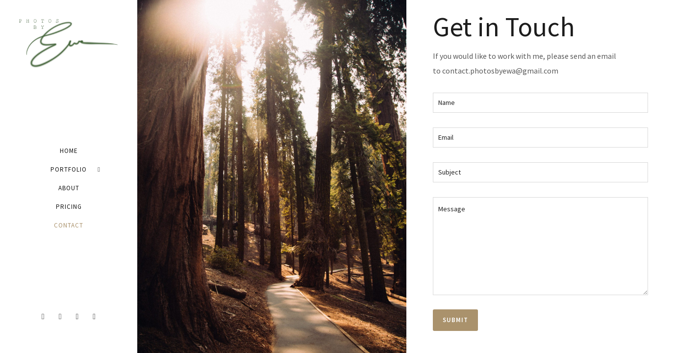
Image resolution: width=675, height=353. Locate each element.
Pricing (69, 206)
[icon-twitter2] (63, 316)
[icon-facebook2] (46, 316)
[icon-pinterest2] (94, 316)
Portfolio (68, 169)
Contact (68, 225)
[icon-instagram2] (80, 316)
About (68, 188)
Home (69, 151)
